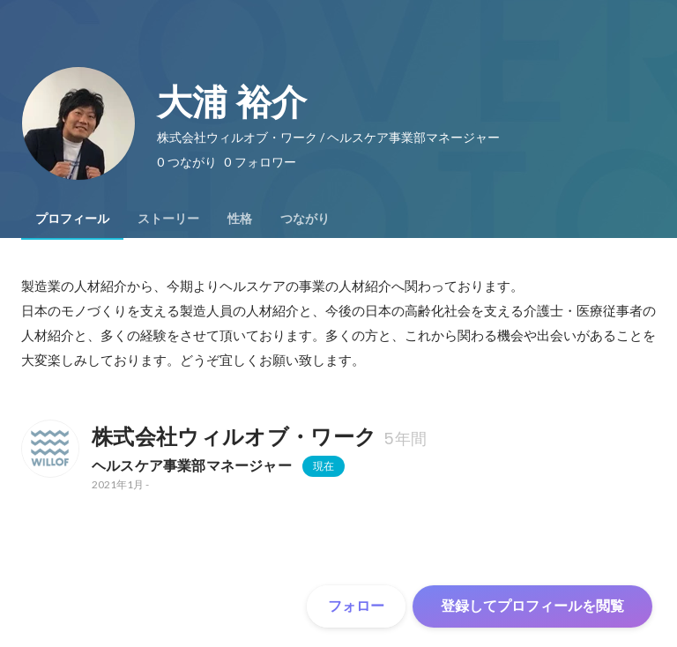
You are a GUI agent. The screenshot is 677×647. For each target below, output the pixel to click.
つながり (305, 218)
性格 (239, 218)
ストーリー (168, 218)
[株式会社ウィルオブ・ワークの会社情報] (49, 449)
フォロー (356, 606)
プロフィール (72, 218)
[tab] (72, 218)
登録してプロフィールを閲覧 (532, 606)
